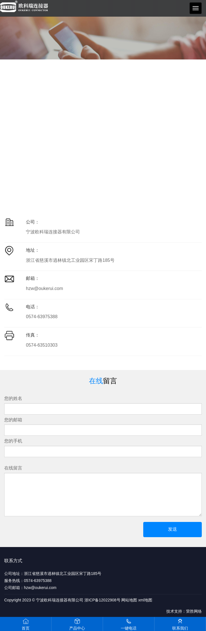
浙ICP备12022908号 (102, 600)
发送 (172, 529)
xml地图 (145, 600)
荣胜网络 (194, 611)
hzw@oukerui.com (44, 288)
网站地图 (129, 600)
